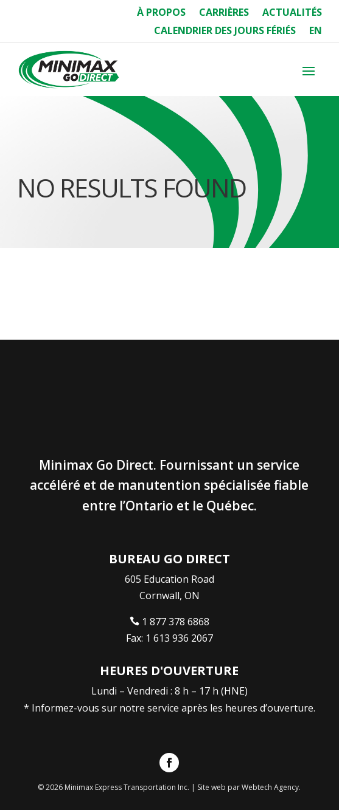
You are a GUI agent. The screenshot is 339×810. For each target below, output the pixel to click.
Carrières (224, 13)
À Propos (161, 13)
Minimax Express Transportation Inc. (128, 787)
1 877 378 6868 (175, 621)
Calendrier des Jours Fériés (225, 31)
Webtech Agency (270, 787)
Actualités (292, 13)
